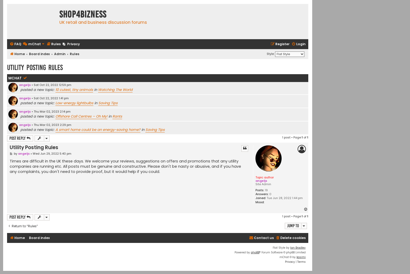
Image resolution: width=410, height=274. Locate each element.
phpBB (255, 252)
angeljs (25, 85)
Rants (117, 116)
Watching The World (115, 89)
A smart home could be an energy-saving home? (97, 129)
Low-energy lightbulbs (74, 103)
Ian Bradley (298, 248)
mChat (15, 78)
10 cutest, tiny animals (74, 89)
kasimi (301, 257)
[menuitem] (15, 44)
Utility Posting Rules (35, 67)
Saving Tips (108, 103)
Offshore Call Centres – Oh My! (81, 116)
